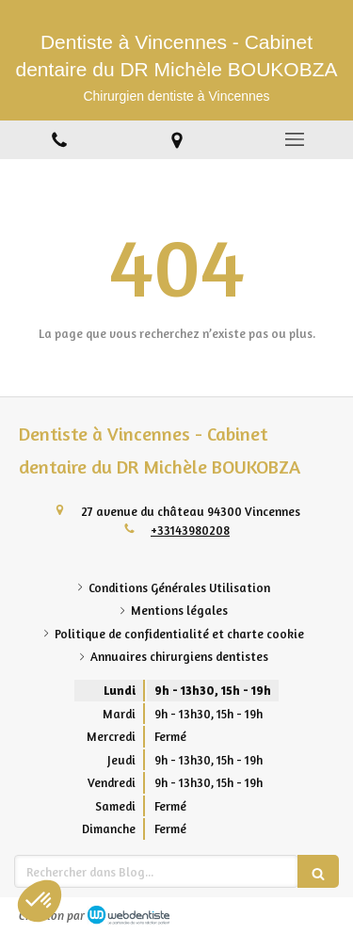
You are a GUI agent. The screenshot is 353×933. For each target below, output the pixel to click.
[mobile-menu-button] (294, 139)
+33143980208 (190, 530)
